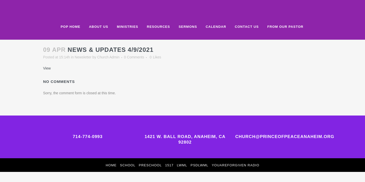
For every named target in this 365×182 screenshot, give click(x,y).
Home (111, 165)
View (47, 68)
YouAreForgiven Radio (235, 165)
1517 (169, 165)
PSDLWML (199, 165)
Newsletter (83, 57)
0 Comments (134, 57)
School (127, 165)
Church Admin (108, 57)
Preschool (150, 165)
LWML (182, 165)
